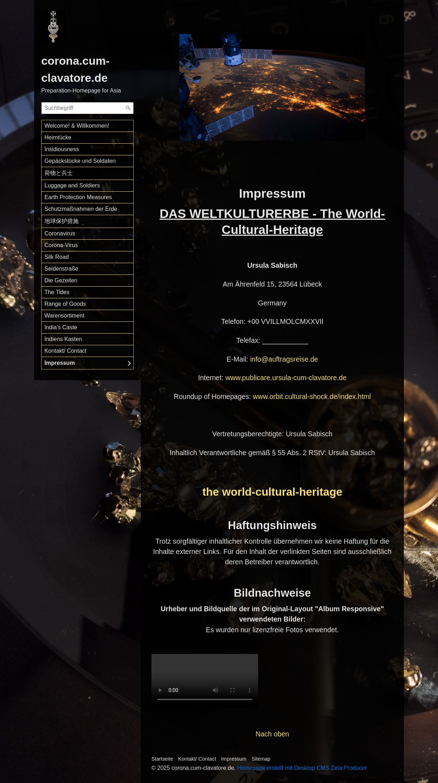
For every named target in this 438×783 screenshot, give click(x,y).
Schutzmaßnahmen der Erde (80, 209)
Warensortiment (64, 316)
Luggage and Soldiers (72, 185)
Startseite (162, 759)
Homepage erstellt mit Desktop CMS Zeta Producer (302, 768)
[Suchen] (128, 108)
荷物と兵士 (58, 173)
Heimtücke (57, 137)
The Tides (56, 292)
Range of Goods (65, 304)
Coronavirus (59, 233)
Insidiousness (61, 149)
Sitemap (261, 759)
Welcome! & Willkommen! (76, 126)
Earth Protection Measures (78, 197)
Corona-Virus (61, 245)
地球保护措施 (61, 221)
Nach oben (272, 734)
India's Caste (60, 327)
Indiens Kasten (63, 339)
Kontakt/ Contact (65, 351)
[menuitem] (87, 126)
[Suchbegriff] (87, 108)
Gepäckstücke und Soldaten (80, 161)
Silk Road (56, 257)
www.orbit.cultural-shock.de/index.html (312, 396)
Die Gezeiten (61, 280)
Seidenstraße (61, 269)
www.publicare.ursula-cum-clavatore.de (286, 378)
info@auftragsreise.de (284, 359)
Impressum (59, 363)
